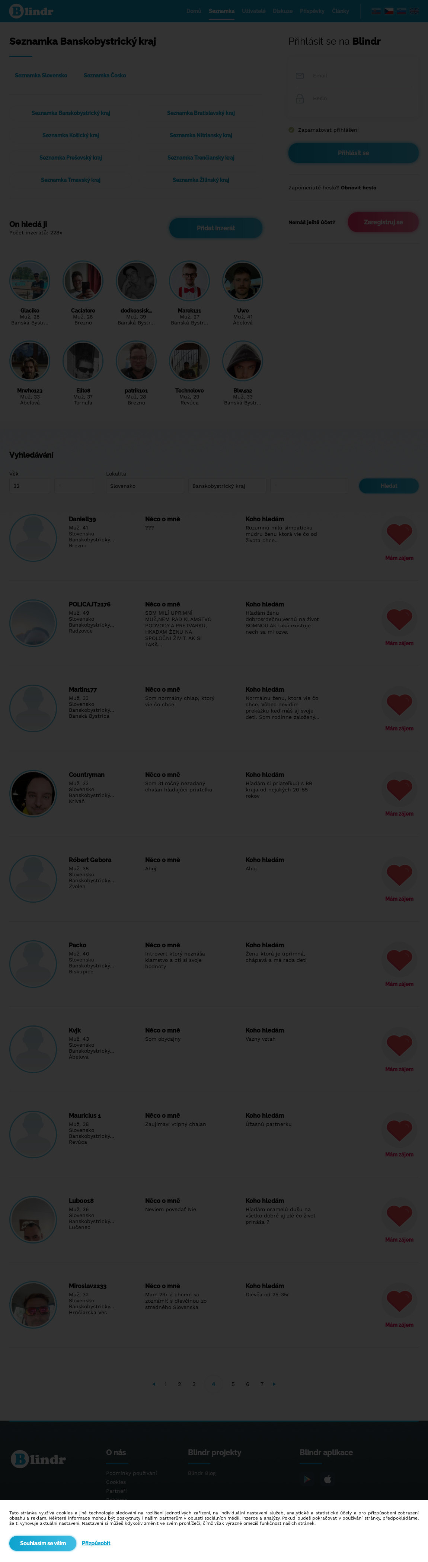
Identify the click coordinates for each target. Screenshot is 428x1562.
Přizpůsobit (96, 1543)
